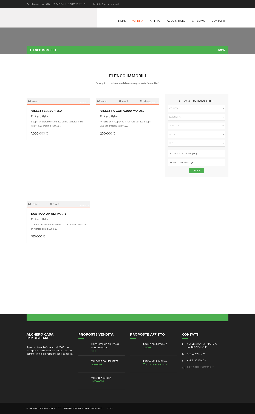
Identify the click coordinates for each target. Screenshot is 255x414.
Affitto (155, 20)
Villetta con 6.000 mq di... (122, 111)
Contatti (218, 20)
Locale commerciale (155, 344)
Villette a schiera (46, 111)
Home (122, 20)
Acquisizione (176, 20)
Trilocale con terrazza (104, 361)
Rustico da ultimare (48, 213)
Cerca (196, 170)
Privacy (109, 408)
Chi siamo (198, 20)
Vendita (137, 20)
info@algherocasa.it (200, 367)
